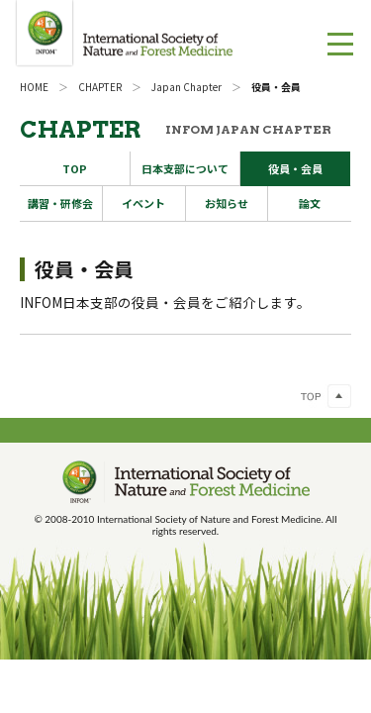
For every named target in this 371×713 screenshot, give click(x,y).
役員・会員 (295, 168)
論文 (310, 203)
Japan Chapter (186, 86)
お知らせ (226, 203)
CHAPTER (100, 86)
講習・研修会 (60, 203)
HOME (34, 86)
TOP (74, 168)
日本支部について (185, 168)
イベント (143, 203)
